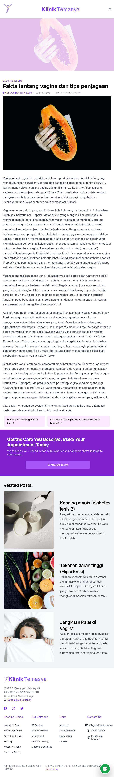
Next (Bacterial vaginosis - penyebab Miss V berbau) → (75, 421)
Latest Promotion (67, 730)
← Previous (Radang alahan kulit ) (22, 421)
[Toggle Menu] (110, 9)
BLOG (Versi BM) (12, 81)
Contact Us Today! (58, 464)
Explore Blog (65, 736)
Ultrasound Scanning (41, 746)
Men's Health (38, 736)
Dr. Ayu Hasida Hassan (19, 92)
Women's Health (39, 730)
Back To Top (52, 769)
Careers (63, 741)
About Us (63, 725)
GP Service (36, 725)
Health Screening (39, 741)
